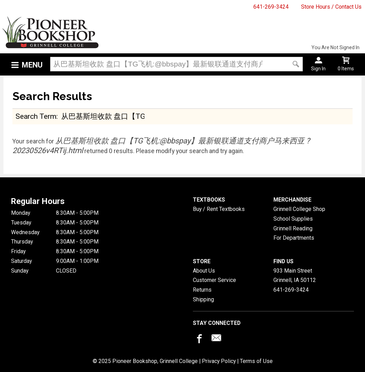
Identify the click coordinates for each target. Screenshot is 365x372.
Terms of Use (256, 361)
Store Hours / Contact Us (331, 6)
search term (36, 116)
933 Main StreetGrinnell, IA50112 (294, 275)
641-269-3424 (271, 6)
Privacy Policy (219, 361)
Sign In (318, 68)
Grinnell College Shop (299, 209)
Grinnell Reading (292, 228)
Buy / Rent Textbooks (219, 209)
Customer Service (214, 280)
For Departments (293, 237)
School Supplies (293, 218)
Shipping (203, 299)
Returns (202, 289)
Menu (32, 65)
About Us (204, 270)
